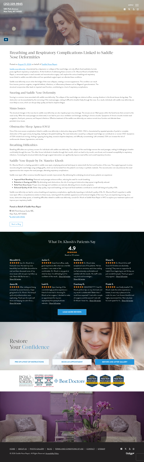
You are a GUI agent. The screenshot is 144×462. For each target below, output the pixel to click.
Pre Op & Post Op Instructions (29, 362)
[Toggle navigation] (133, 5)
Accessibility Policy (52, 453)
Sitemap (101, 449)
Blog (49, 449)
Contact (90, 449)
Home (12, 449)
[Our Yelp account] (134, 9)
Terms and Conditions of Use (69, 449)
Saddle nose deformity (17, 69)
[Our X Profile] (129, 9)
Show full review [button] (15, 279)
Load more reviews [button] (72, 312)
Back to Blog (16, 224)
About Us (22, 449)
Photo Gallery (37, 449)
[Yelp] (130, 449)
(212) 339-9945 (17, 216)
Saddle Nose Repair (49, 64)
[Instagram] (133, 449)
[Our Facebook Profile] (125, 9)
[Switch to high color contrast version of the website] (6, 39)
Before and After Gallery (114, 362)
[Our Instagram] (138, 9)
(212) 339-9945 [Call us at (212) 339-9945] (13, 4)
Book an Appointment (72, 362)
